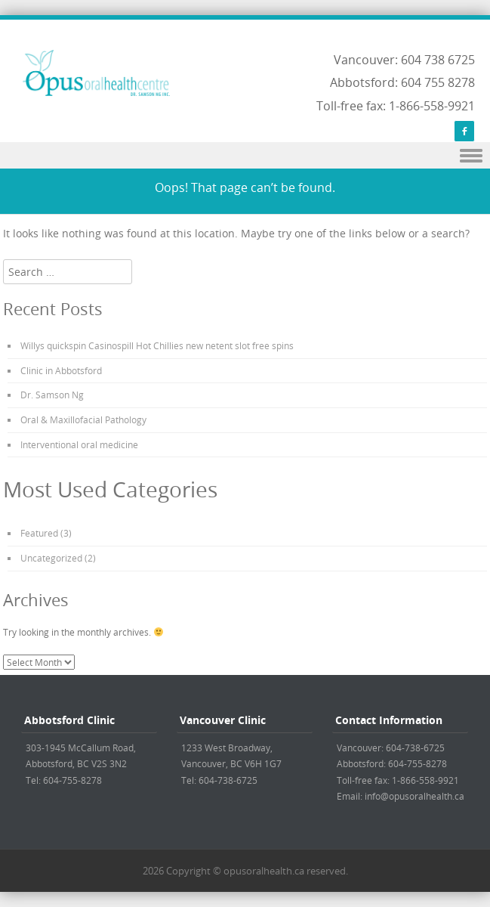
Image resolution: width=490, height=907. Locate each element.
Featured (39, 533)
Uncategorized (51, 558)
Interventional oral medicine (79, 444)
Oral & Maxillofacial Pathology (83, 419)
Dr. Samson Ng (52, 394)
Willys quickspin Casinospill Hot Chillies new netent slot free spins (157, 345)
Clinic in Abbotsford (61, 370)
